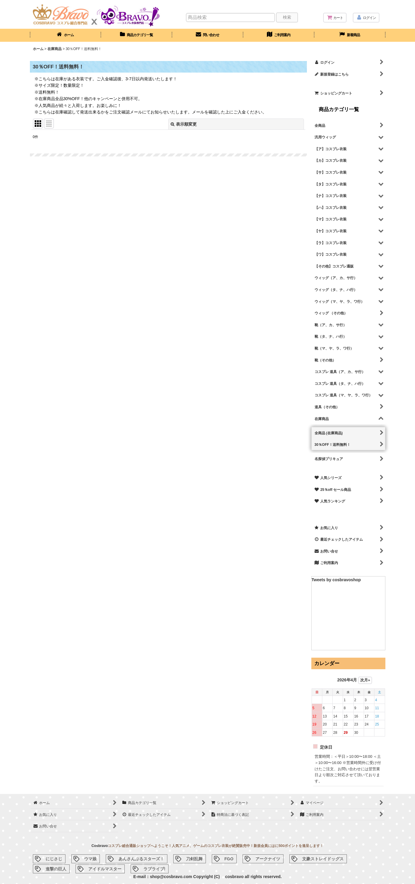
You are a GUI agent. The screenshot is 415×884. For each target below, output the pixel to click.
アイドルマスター (104, 869)
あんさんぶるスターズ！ (141, 858)
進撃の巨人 (56, 869)
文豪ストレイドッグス (323, 858)
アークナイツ (267, 858)
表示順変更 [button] (184, 124)
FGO (229, 858)
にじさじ (54, 858)
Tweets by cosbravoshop (336, 579)
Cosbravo (100, 846)
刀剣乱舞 (194, 858)
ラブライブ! (154, 869)
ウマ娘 (90, 858)
